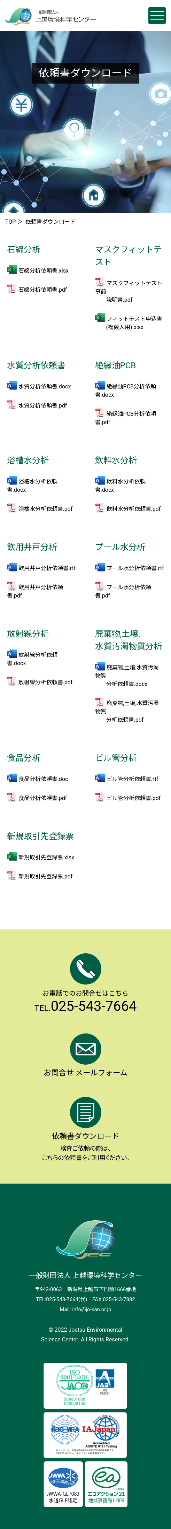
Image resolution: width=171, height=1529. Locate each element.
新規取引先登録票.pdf (45, 876)
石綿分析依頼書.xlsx (43, 270)
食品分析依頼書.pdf (42, 798)
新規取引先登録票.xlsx (46, 857)
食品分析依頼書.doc (43, 779)
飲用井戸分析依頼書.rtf (47, 568)
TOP (10, 221)
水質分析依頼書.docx (44, 386)
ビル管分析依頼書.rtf (132, 779)
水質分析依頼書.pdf (42, 405)
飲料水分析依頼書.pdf (134, 509)
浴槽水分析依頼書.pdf (45, 509)
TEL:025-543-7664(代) (61, 1299)
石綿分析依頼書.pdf (42, 289)
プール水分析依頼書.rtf (135, 568)
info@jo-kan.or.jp (91, 1309)
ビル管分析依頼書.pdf (134, 798)
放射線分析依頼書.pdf (45, 682)
